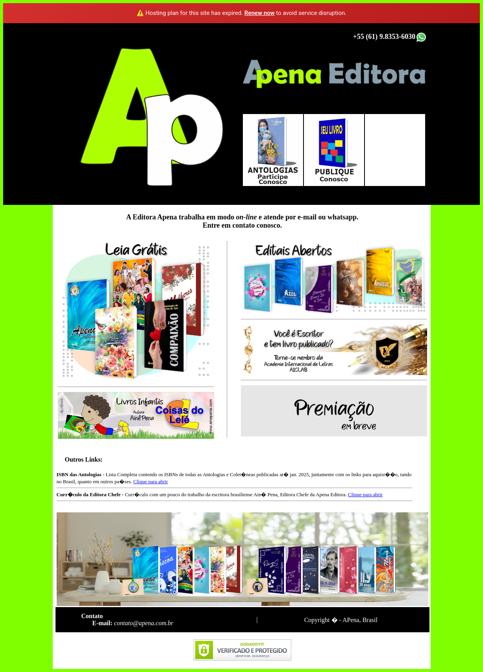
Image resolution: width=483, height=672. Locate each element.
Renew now (259, 13)
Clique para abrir (150, 481)
